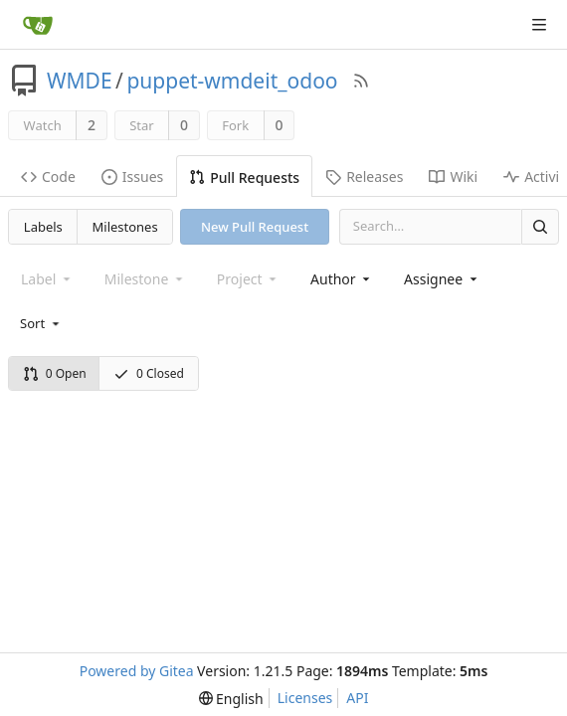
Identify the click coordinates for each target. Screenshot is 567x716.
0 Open (55, 373)
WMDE (79, 80)
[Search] (540, 226)
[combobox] (341, 279)
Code (48, 176)
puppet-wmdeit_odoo (231, 80)
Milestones (125, 227)
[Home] (38, 25)
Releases (364, 176)
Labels (43, 227)
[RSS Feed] (361, 81)
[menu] (41, 323)
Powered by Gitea (137, 670)
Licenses (305, 697)
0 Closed (148, 373)
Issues (132, 176)
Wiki (453, 176)
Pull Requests (244, 177)
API (357, 697)
